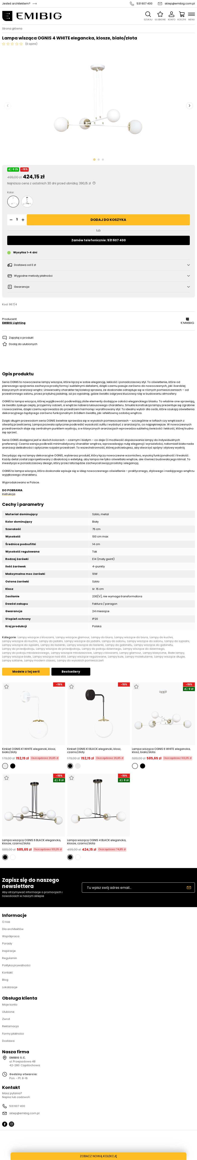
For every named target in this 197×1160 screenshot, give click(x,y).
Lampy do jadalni (51, 641)
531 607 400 (144, 4)
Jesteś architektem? (16, 4)
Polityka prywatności (16, 965)
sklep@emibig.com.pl (180, 4)
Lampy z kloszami (106, 653)
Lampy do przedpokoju (18, 649)
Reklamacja (10, 1026)
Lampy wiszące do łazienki (85, 645)
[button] (10, 219)
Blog (5, 980)
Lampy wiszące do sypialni (20, 645)
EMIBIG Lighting (14, 323)
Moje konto (9, 1005)
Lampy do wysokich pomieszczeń (80, 660)
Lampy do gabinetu (118, 645)
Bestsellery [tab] (71, 671)
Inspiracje (9, 951)
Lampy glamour (130, 653)
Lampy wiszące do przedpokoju (58, 649)
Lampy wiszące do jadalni (82, 641)
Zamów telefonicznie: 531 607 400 (98, 240)
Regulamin (9, 958)
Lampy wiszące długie (169, 657)
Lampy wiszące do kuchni (19, 641)
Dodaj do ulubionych (23, 344)
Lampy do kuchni (161, 637)
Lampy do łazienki (53, 645)
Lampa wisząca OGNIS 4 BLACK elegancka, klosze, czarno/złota (96, 842)
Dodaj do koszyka (108, 219)
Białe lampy (176, 653)
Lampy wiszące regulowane (86, 657)
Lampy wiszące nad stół (49, 657)
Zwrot (6, 1019)
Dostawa (8, 1041)
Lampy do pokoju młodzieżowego (25, 653)
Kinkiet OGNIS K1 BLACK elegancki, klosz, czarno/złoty (94, 750)
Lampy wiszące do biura (131, 637)
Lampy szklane (12, 660)
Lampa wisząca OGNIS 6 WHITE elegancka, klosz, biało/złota (161, 750)
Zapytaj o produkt (21, 338)
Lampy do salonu (113, 641)
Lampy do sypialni (176, 641)
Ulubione (8, 1012)
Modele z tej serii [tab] (26, 671)
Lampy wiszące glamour (72, 637)
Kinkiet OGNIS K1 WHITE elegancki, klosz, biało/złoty (29, 750)
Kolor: (10, 192)
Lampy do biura (102, 637)
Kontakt (7, 973)
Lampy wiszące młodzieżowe (71, 653)
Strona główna (12, 29)
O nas (6, 922)
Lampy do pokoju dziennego (101, 649)
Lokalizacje (9, 987)
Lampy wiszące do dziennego (143, 649)
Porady (7, 943)
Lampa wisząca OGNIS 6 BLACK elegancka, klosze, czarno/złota (31, 842)
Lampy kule (115, 657)
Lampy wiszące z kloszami (36, 637)
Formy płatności (13, 1034)
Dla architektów (13, 929)
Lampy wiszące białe (16, 657)
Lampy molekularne (139, 657)
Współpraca (10, 936)
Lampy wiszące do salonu (145, 641)
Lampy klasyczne (154, 653)
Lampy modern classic (39, 660)
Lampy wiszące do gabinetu (153, 645)
